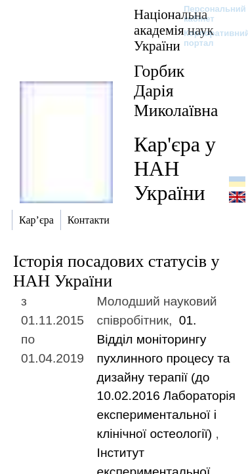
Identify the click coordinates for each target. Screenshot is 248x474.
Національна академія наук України (174, 30)
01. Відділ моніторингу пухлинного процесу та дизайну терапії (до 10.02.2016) (166, 377)
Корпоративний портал (208, 38)
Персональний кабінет (208, 14)
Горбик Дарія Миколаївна (176, 91)
